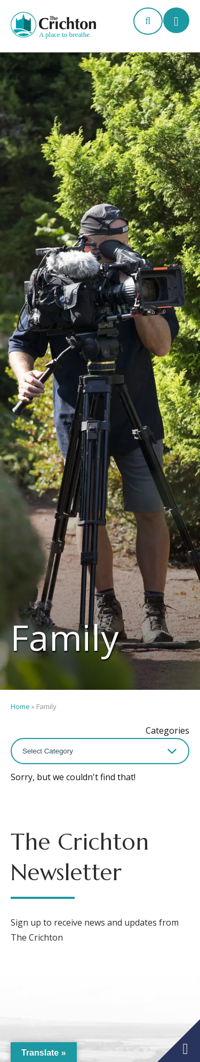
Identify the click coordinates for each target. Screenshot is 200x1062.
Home (20, 706)
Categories (167, 730)
